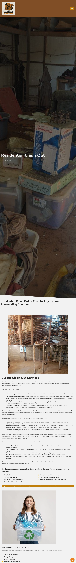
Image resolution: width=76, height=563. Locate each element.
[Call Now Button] (72, 560)
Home (2, 160)
